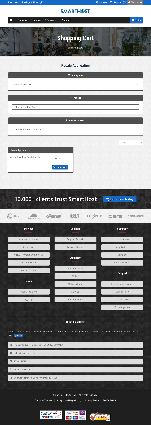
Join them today (119, 199)
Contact (101, 2)
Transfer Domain (75, 246)
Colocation (28, 247)
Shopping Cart (75, 47)
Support (66, 20)
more (18, 335)
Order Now (60, 167)
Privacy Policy (92, 400)
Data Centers (122, 239)
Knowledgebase (122, 307)
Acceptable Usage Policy (69, 400)
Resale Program (29, 291)
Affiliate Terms (75, 268)
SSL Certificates (28, 270)
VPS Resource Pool (28, 239)
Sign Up (29, 299)
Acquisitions (122, 247)
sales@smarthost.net (23, 353)
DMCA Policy (109, 400)
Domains (22, 20)
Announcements (122, 262)
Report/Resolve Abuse (122, 283)
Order (136, 20)
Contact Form (122, 291)
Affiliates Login (75, 283)
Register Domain (75, 239)
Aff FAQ (75, 276)
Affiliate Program (75, 299)
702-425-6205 (19, 361)
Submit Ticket (122, 299)
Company (51, 20)
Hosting (37, 20)
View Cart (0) (118, 2)
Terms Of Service (43, 400)
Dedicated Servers (28, 262)
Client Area (135, 2)
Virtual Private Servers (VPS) (28, 254)
